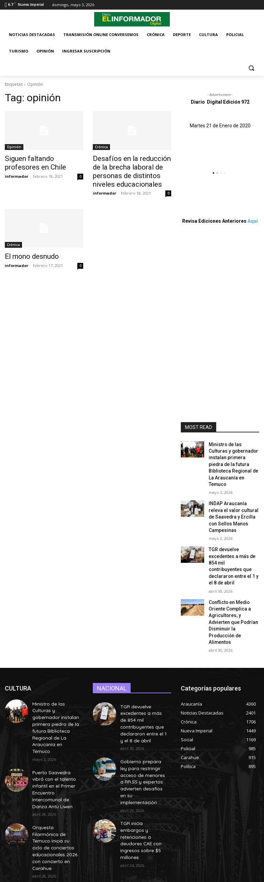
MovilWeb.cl (98, 876)
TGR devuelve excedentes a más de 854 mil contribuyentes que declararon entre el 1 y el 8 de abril (233, 544)
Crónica (101, 146)
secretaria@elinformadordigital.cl (134, 851)
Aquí (253, 221)
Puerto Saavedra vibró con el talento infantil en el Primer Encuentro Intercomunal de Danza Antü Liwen (55, 718)
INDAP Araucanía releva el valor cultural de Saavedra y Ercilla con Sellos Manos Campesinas (232, 503)
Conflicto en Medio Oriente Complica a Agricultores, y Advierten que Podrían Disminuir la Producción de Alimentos (233, 586)
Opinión (14, 146)
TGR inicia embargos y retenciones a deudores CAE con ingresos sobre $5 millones (143, 764)
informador (16, 174)
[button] (251, 68)
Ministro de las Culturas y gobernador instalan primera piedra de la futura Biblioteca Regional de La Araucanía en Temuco (55, 672)
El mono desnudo (27, 252)
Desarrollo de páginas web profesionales (45, 876)
